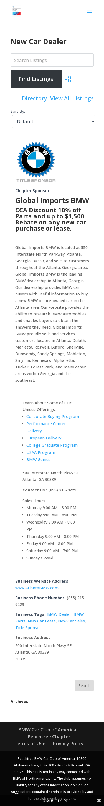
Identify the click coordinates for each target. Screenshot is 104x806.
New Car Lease (42, 621)
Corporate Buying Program (52, 416)
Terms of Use (29, 743)
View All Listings (72, 98)
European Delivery (43, 438)
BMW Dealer (59, 614)
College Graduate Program (52, 445)
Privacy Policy (68, 743)
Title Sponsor (28, 627)
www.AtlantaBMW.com (37, 587)
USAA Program (40, 452)
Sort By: (18, 111)
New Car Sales (71, 621)
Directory (34, 98)
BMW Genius (38, 459)
